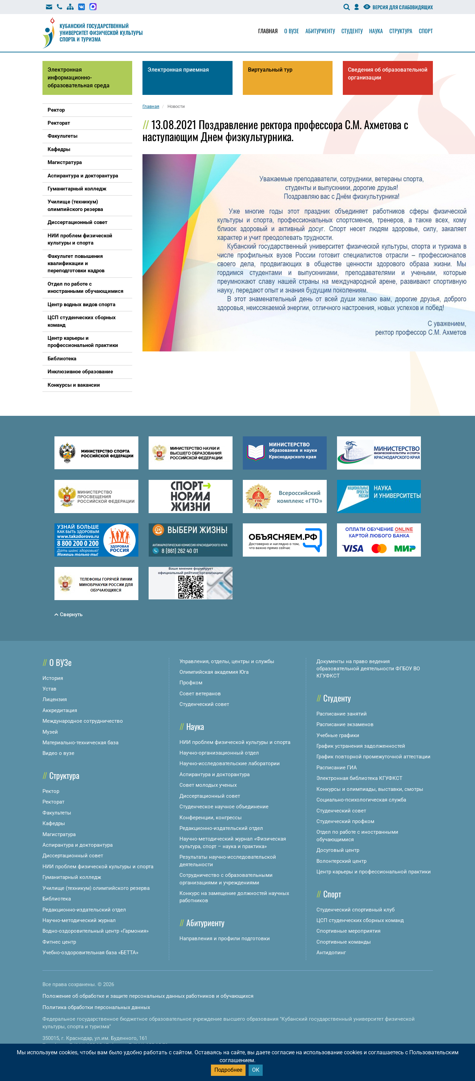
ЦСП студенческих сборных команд (360, 920)
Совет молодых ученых (208, 785)
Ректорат (53, 802)
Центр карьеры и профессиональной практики (373, 872)
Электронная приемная (178, 69)
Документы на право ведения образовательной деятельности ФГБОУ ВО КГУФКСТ (368, 668)
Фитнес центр (59, 942)
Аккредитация (59, 710)
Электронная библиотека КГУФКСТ (359, 778)
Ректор (50, 791)
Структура (400, 31)
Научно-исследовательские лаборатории (229, 763)
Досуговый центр (337, 850)
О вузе (291, 31)
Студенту (352, 31)
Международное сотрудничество (82, 721)
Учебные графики (337, 735)
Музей (50, 732)
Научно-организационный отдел (219, 753)
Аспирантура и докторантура (77, 845)
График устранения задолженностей (360, 746)
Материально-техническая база (80, 743)
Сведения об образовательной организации (387, 73)
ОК (255, 1070)
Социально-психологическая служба (361, 800)
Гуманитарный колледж (71, 877)
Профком (190, 683)
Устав (49, 689)
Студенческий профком (345, 821)
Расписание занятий (341, 714)
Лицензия (54, 699)
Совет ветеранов (200, 694)
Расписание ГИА (336, 768)
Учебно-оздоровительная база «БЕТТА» (90, 952)
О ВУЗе (60, 662)
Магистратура (59, 834)
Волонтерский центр (341, 861)
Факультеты (56, 813)
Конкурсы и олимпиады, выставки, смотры (369, 789)
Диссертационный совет (72, 856)
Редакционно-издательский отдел (84, 910)
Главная (268, 31)
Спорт (426, 31)
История (52, 678)
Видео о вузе (58, 753)
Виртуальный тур (270, 69)
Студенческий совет (204, 704)
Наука (376, 31)
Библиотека (56, 899)
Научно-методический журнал (79, 920)
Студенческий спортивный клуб (355, 910)
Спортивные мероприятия (348, 931)
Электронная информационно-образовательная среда (79, 77)
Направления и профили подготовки (224, 938)
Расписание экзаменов (345, 724)
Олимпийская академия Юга (214, 672)
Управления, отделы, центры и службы (226, 661)
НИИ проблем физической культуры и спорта (97, 866)
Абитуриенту (320, 31)
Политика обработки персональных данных (96, 1007)
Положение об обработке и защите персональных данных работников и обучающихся (147, 996)
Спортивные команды (343, 942)
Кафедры (53, 823)
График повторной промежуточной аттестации (373, 757)
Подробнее (228, 1070)
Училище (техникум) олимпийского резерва (96, 888)
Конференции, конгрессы (210, 818)
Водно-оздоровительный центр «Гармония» (95, 931)
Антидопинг (331, 952)
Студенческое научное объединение (223, 807)
